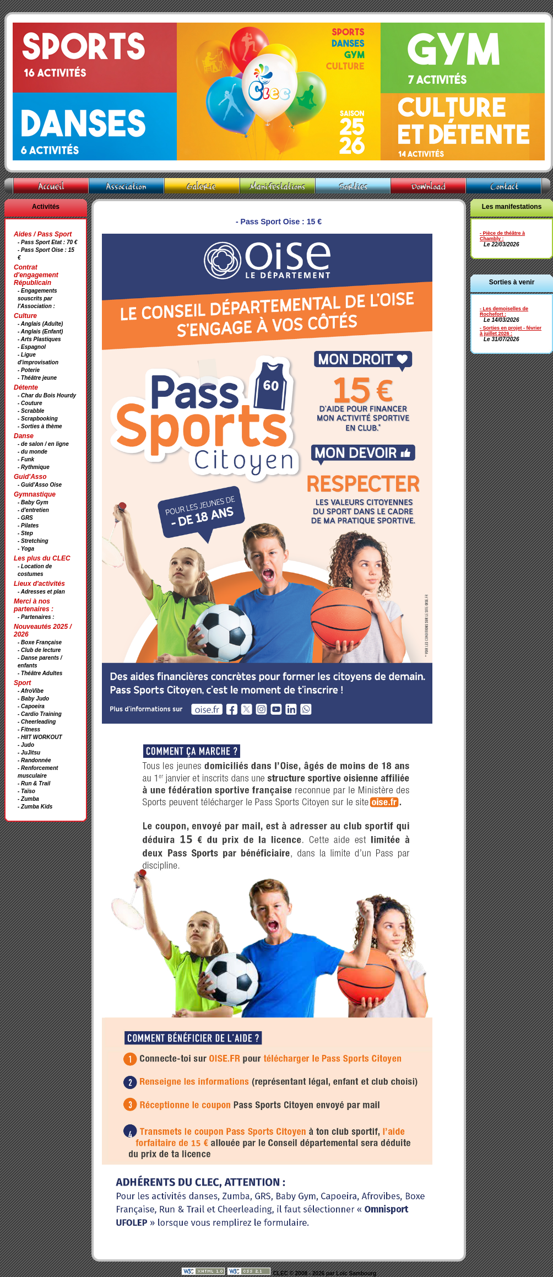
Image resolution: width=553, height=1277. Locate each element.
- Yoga (26, 549)
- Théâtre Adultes (40, 673)
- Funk (26, 459)
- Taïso (26, 791)
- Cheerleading (37, 722)
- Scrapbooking (38, 419)
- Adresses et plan (41, 592)
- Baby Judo (33, 699)
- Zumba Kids (35, 807)
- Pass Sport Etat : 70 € (47, 242)
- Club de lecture (39, 650)
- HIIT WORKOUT (40, 737)
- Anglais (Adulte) (40, 324)
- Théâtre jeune (37, 378)
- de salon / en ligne (43, 444)
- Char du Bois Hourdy (47, 395)
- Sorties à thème (40, 426)
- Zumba (28, 799)
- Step (25, 533)
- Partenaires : (36, 617)
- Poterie (29, 370)
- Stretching (33, 541)
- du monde (32, 452)
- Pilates (28, 525)
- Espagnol (32, 347)
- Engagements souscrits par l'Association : (37, 298)
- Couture (30, 403)
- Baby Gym (33, 502)
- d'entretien (33, 510)
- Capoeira (31, 706)
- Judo (26, 745)
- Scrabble (31, 411)
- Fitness (29, 729)
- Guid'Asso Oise (40, 485)
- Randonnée (34, 760)
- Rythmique (34, 467)
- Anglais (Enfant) (40, 331)
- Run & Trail (34, 783)
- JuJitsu (29, 753)
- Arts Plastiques (39, 339)
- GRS (25, 518)
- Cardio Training (40, 714)
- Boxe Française (40, 642)
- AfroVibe (31, 691)
